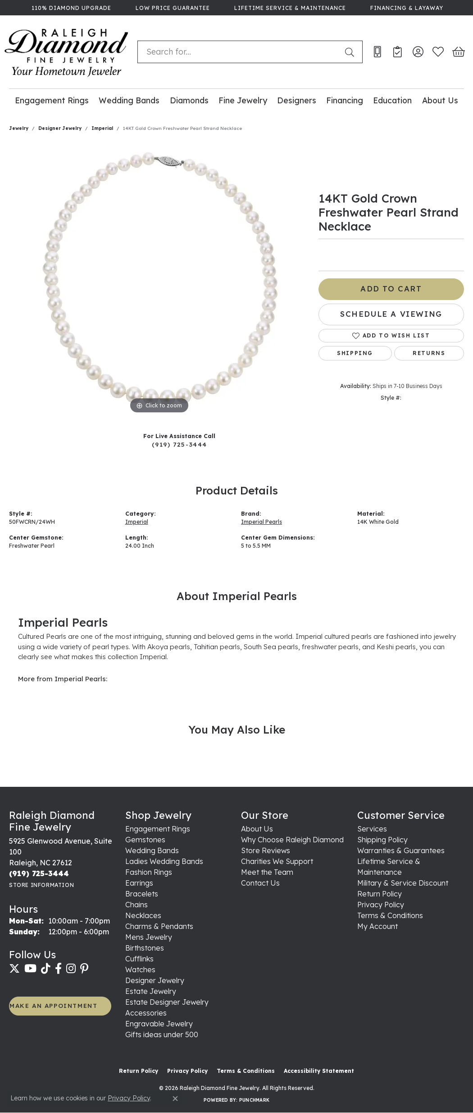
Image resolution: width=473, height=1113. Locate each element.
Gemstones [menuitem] (145, 839)
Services (372, 828)
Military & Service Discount (402, 882)
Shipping (355, 353)
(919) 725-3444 (179, 444)
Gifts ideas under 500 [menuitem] (161, 1034)
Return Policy (379, 893)
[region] (159, 280)
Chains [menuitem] (136, 904)
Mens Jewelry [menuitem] (148, 937)
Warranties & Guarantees (401, 850)
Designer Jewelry (60, 128)
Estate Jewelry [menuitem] (150, 991)
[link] (70, 7)
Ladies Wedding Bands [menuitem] (164, 861)
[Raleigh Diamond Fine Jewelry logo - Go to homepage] (66, 51)
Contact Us (260, 882)
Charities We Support (277, 861)
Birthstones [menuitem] (144, 947)
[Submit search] (351, 52)
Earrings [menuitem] (139, 882)
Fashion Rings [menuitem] (148, 872)
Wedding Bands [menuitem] (152, 850)
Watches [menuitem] (140, 969)
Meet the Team (267, 872)
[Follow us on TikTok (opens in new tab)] (45, 968)
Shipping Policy (382, 839)
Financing (344, 100)
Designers (296, 100)
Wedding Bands (129, 100)
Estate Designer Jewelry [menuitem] (167, 1002)
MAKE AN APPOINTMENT (53, 1005)
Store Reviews (265, 850)
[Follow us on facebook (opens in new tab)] (58, 968)
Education (392, 100)
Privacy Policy (380, 904)
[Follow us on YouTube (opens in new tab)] (30, 968)
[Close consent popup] (175, 1098)
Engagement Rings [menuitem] (157, 828)
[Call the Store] (39, 873)
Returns (429, 353)
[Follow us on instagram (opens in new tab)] (71, 968)
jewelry (18, 128)
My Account (377, 926)
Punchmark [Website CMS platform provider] (254, 1100)
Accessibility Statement (319, 1070)
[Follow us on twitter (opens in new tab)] (14, 968)
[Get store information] (41, 885)
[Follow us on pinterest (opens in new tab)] (84, 968)
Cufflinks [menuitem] (139, 958)
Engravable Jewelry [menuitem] (159, 1023)
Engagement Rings (52, 100)
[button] (417, 52)
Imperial (102, 128)
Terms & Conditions (390, 915)
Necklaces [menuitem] (143, 915)
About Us (440, 100)
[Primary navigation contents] (236, 99)
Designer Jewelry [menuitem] (154, 980)
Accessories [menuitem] (146, 1012)
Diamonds (189, 100)
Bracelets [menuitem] (141, 893)
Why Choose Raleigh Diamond (292, 839)
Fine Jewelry (242, 100)
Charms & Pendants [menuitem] (159, 926)
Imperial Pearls (261, 521)
